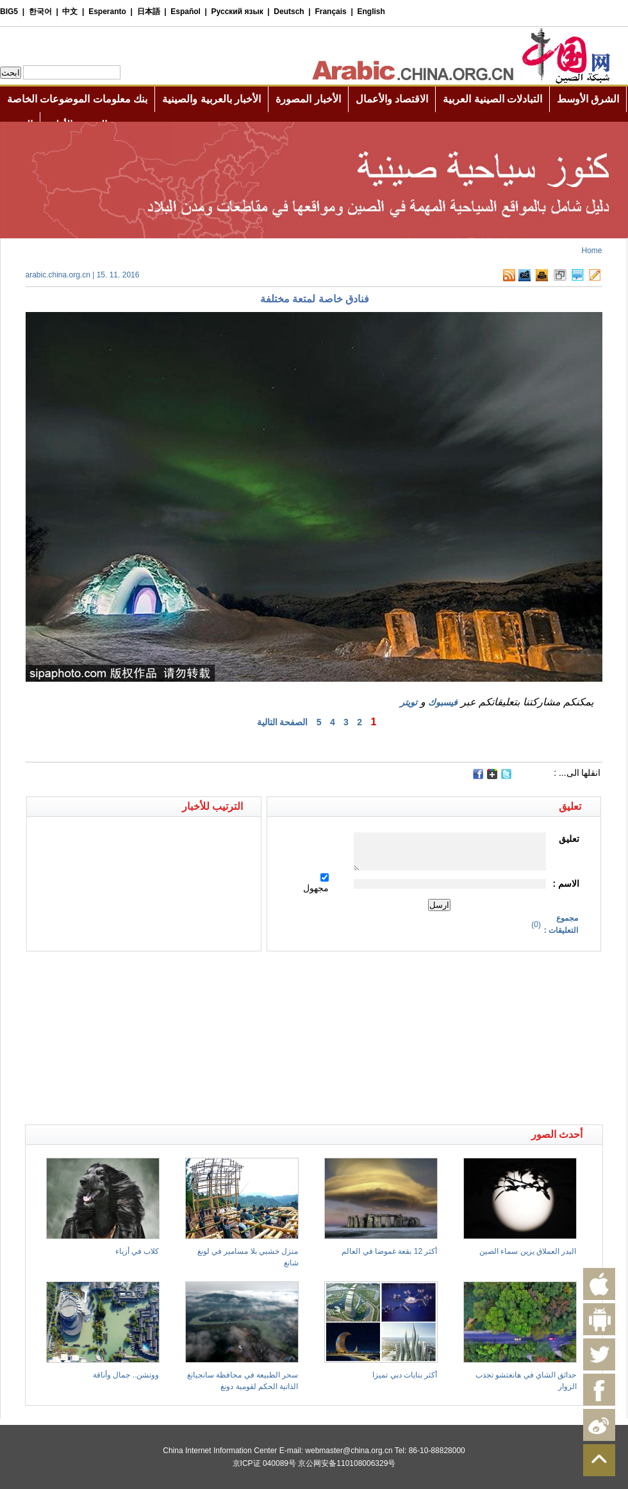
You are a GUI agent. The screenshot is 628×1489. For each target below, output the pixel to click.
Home (591, 250)
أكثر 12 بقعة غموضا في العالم (389, 1251)
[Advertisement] (170, 974)
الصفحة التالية (282, 722)
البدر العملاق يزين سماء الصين (527, 1251)
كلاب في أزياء (137, 1251)
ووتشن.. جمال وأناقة (126, 1374)
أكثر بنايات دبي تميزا (404, 1374)
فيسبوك (443, 702)
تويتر (408, 702)
